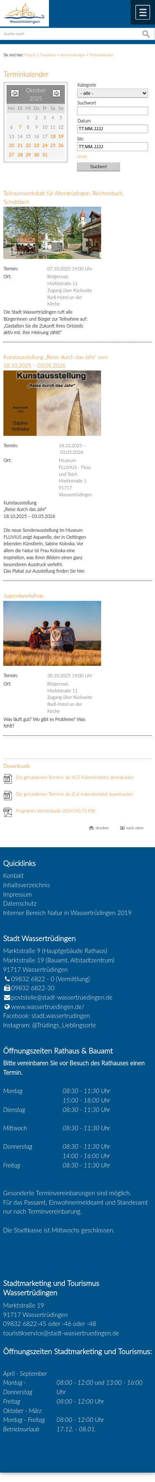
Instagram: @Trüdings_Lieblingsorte (49, 1025)
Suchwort (86, 102)
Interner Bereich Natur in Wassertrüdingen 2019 (67, 912)
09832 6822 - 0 (29, 978)
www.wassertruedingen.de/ (47, 1006)
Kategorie (86, 84)
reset (82, 156)
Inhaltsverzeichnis (26, 884)
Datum (84, 120)
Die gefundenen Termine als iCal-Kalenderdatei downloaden (74, 794)
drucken (101, 828)
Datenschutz (20, 903)
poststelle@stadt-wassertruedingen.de (62, 997)
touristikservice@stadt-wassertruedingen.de (61, 1333)
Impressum (17, 894)
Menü (142, 12)
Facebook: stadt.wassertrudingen (46, 1015)
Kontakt (13, 875)
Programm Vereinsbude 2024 (55, 810)
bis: (80, 138)
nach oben (135, 828)
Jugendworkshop (23, 595)
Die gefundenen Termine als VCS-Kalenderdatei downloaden (75, 777)
